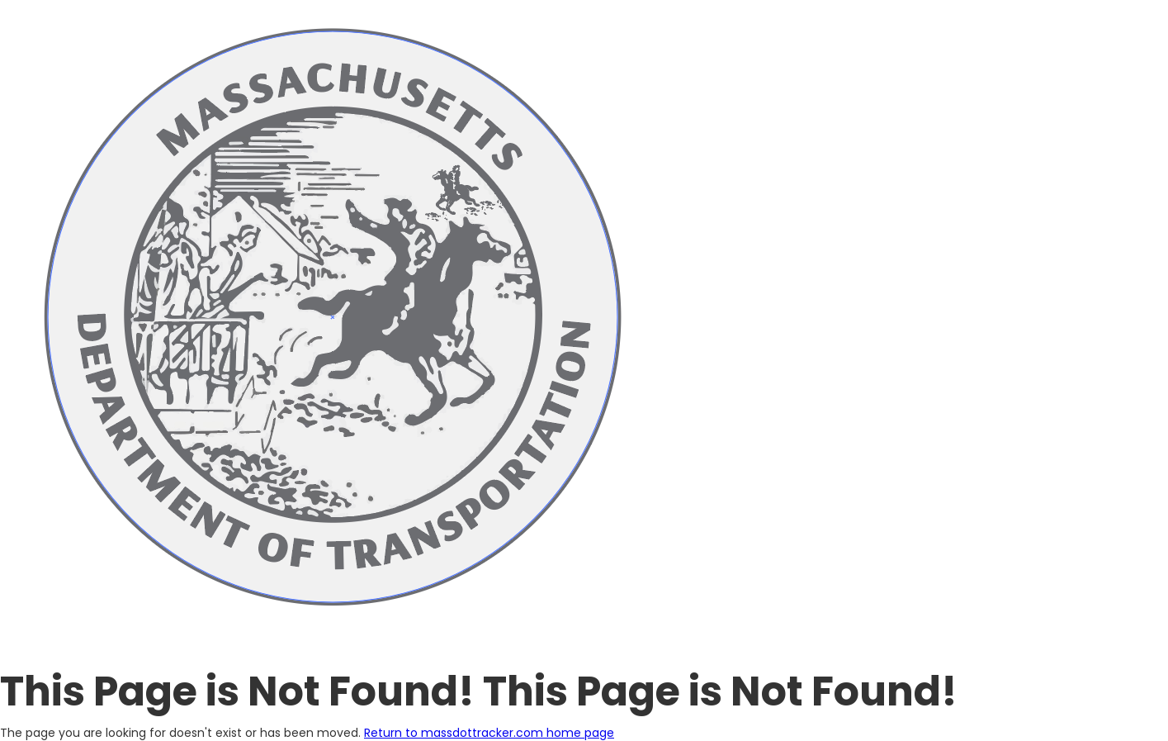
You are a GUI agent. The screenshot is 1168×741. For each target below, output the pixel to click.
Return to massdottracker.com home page (489, 732)
